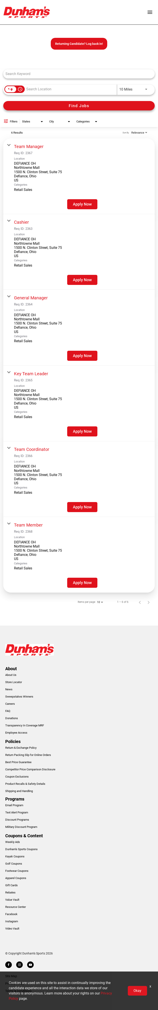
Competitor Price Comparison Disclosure (30, 769)
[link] (79, 176)
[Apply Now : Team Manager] (82, 204)
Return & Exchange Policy (21, 747)
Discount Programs (17, 819)
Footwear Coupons (16, 870)
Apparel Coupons (15, 878)
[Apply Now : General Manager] (82, 356)
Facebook (11, 914)
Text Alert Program (16, 812)
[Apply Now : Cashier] (82, 280)
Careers (10, 703)
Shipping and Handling (19, 791)
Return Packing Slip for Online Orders (28, 755)
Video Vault (12, 928)
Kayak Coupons (15, 856)
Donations (11, 718)
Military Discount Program (21, 826)
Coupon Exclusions (17, 776)
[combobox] (76, 73)
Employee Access (16, 732)
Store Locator (13, 682)
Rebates (10, 892)
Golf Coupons (13, 863)
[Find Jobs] (79, 105)
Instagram (11, 921)
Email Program (14, 805)
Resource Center (15, 906)
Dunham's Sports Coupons (21, 849)
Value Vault (12, 899)
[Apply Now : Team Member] (82, 583)
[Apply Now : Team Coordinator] (82, 507)
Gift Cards (11, 885)
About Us (10, 674)
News (8, 689)
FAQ (7, 711)
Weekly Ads (12, 842)
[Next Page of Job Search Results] (148, 602)
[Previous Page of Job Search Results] (139, 602)
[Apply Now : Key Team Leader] (82, 431)
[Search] (79, 105)
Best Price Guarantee (18, 762)
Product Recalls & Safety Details (25, 783)
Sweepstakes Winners (19, 696)
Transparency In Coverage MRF (24, 725)
